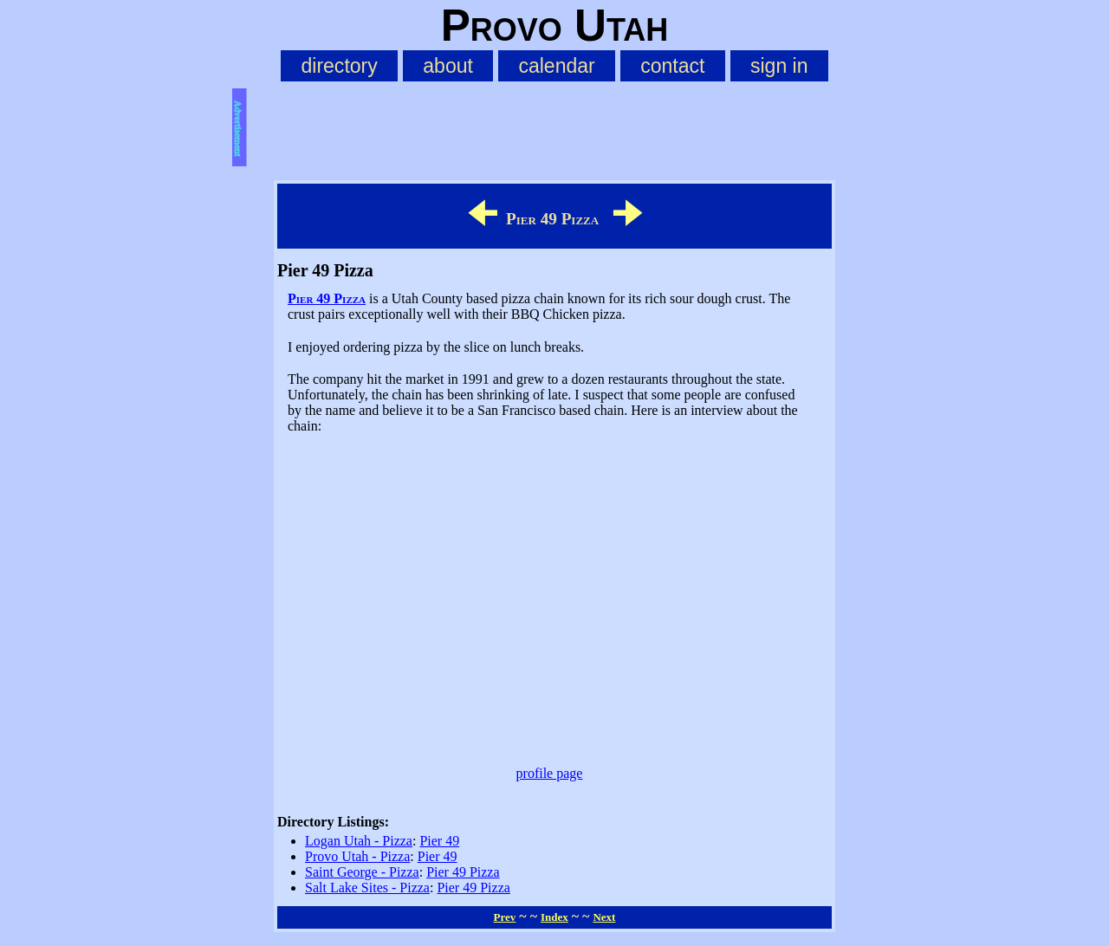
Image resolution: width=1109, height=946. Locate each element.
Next (604, 916)
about (448, 66)
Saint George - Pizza (362, 872)
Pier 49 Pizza (327, 298)
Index (554, 916)
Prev (505, 916)
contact (672, 66)
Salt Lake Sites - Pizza (367, 887)
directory (339, 66)
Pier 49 (439, 840)
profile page (549, 773)
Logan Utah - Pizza (358, 840)
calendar (556, 66)
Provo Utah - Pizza (357, 856)
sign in (779, 66)
